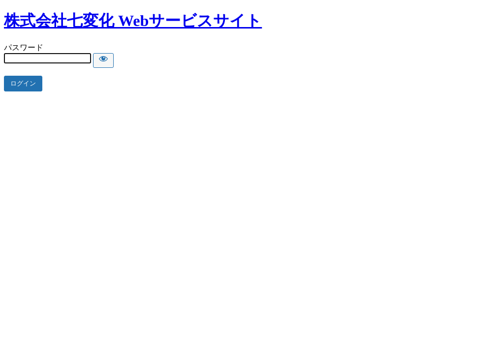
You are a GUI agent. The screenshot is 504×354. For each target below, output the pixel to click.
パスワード (23, 47)
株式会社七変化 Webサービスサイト (133, 21)
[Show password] (103, 60)
